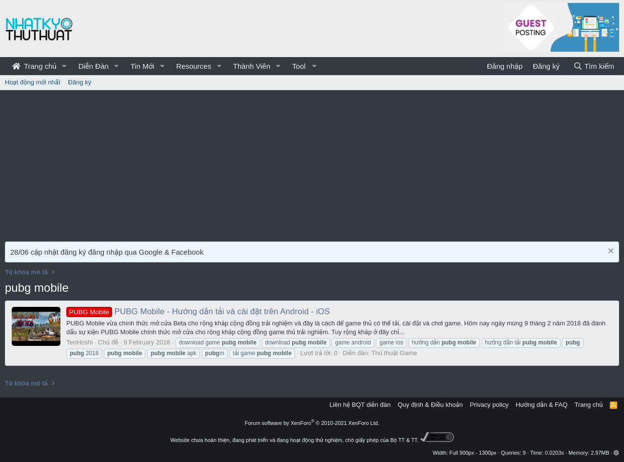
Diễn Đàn (93, 66)
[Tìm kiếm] (593, 66)
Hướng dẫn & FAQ (541, 404)
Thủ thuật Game (394, 353)
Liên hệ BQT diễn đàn (360, 404)
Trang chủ (34, 66)
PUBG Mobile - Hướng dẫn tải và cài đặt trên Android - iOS (198, 311)
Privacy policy (489, 404)
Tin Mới (143, 66)
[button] (64, 66)
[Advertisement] (312, 163)
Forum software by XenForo (312, 423)
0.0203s (554, 453)
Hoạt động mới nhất (32, 82)
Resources (193, 66)
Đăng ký (80, 82)
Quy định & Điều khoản (430, 404)
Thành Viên (251, 66)
